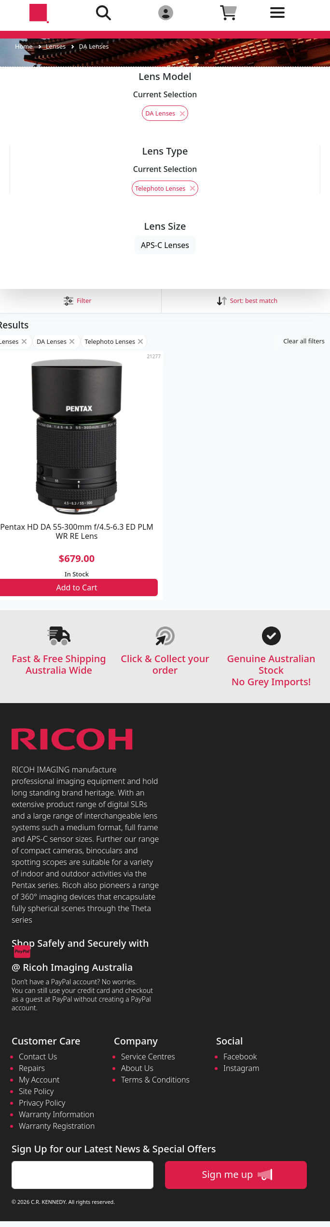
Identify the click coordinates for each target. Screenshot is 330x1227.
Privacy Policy (42, 1102)
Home (23, 46)
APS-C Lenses (165, 245)
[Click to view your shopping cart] (228, 12)
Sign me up (237, 1174)
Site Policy (36, 1091)
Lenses (56, 46)
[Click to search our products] (103, 12)
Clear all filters (304, 341)
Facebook (240, 1056)
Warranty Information (56, 1114)
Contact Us (38, 1056)
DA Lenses (94, 46)
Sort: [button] (247, 300)
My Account (39, 1079)
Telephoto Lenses (165, 188)
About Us (137, 1068)
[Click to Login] (166, 12)
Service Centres (148, 1056)
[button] (77, 300)
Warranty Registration (57, 1126)
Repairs (32, 1068)
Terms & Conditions (155, 1079)
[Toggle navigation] (291, 20)
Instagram (241, 1068)
